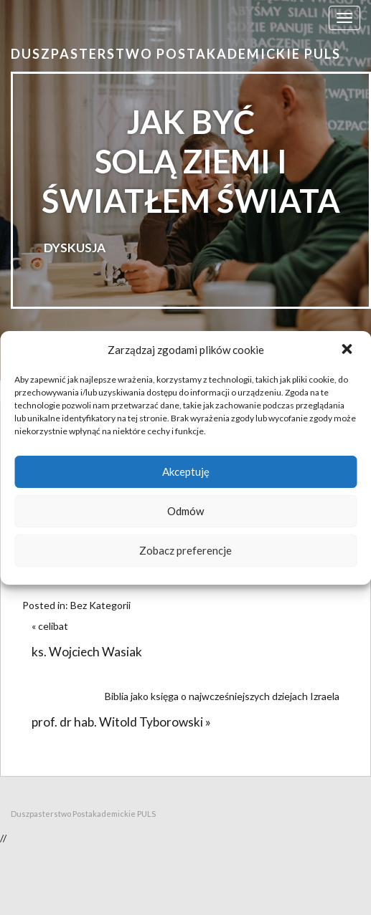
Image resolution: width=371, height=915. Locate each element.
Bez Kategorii (100, 605)
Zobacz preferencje (185, 550)
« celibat (52, 626)
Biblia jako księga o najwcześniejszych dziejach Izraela (222, 696)
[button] (348, 350)
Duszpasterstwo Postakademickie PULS (176, 54)
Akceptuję (186, 471)
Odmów (185, 510)
